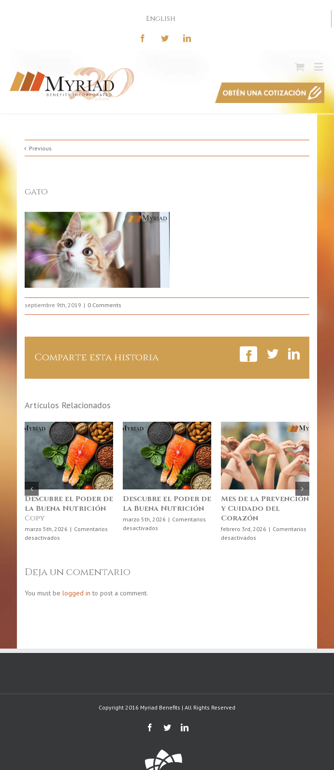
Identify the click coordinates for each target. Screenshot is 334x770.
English (160, 18)
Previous (40, 148)
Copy (69, 508)
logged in (76, 593)
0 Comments (104, 305)
